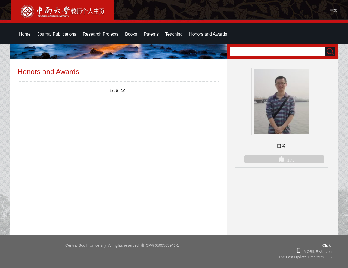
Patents (151, 34)
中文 (333, 10)
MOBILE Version (316, 251)
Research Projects (101, 34)
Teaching (174, 34)
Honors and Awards (208, 34)
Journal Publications (56, 34)
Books (131, 34)
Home (25, 34)
